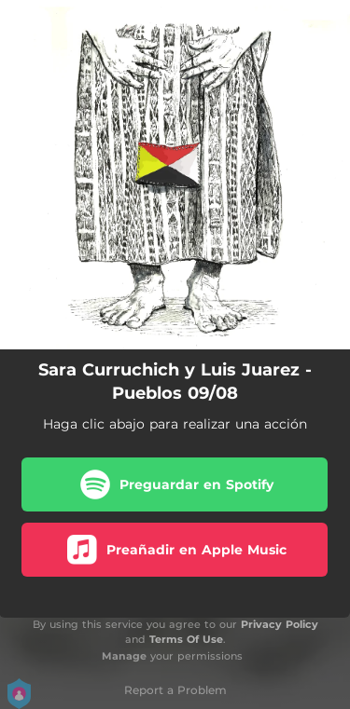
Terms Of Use (186, 639)
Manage (124, 655)
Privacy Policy (279, 624)
